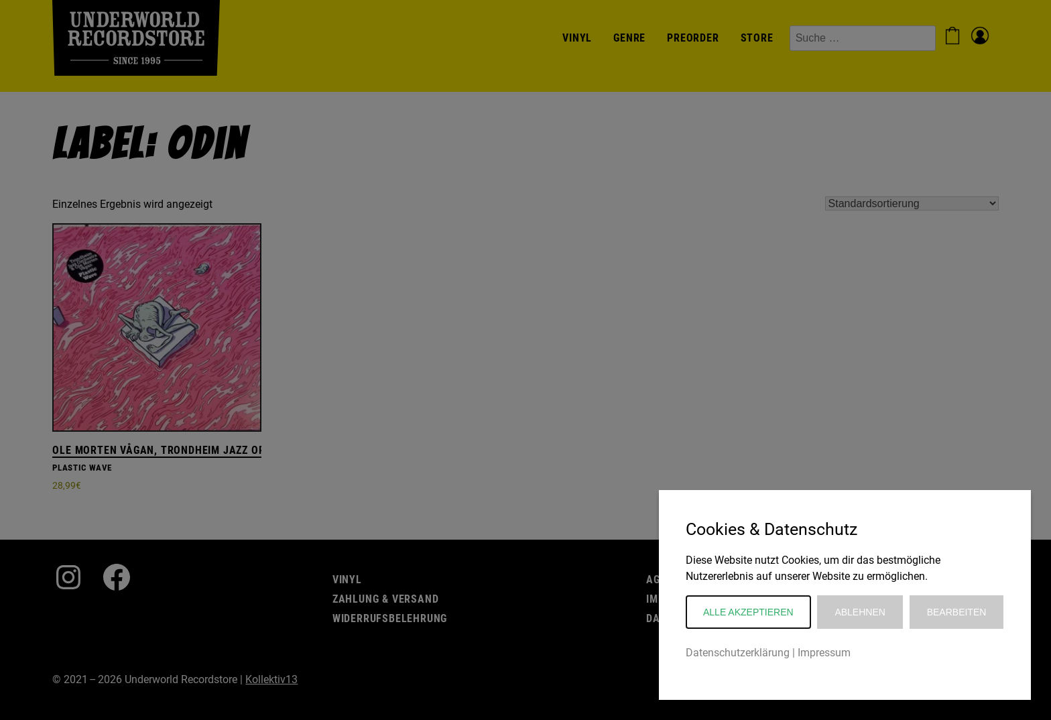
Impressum (824, 652)
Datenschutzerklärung (738, 652)
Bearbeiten (957, 612)
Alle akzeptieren (748, 612)
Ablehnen (859, 612)
